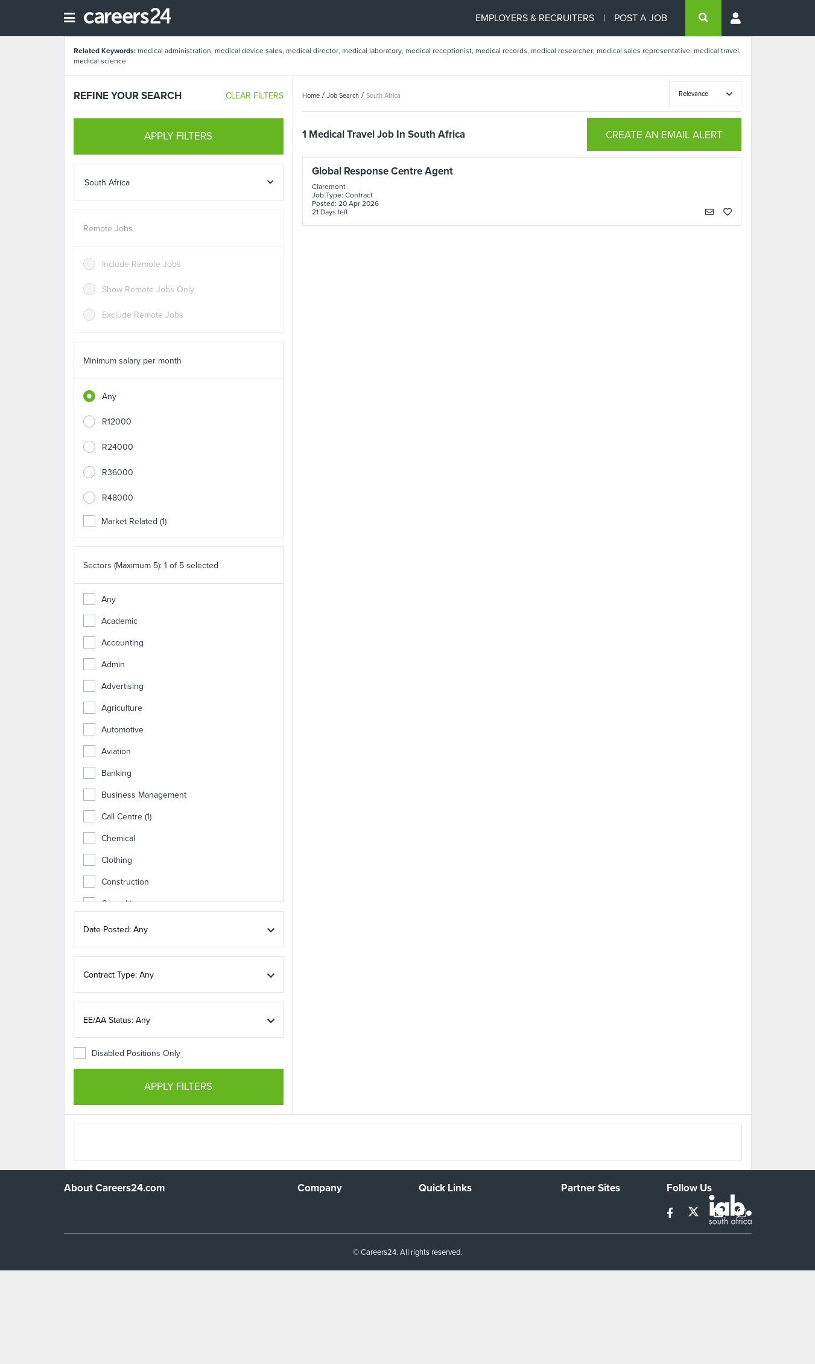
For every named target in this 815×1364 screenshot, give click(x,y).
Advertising (113, 686)
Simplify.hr (579, 1211)
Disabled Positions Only (127, 1053)
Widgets (434, 1260)
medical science (100, 61)
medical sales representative (643, 50)
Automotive (113, 729)
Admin (104, 664)
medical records (501, 50)
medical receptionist (438, 50)
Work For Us (320, 1211)
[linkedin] (719, 1213)
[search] (703, 18)
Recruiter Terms (448, 1276)
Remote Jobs (108, 228)
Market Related (124, 521)
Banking (107, 773)
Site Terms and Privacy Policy (473, 1244)
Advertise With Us (330, 1228)
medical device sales (248, 50)
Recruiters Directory (456, 1211)
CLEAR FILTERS (255, 95)
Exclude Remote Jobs (142, 315)
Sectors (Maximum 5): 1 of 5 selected (150, 565)
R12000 (117, 421)
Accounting (113, 642)
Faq (426, 1293)
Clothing (107, 860)
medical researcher (562, 50)
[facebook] (671, 1213)
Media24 (577, 1260)
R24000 (117, 447)
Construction (116, 882)
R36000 (117, 472)
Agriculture (112, 708)
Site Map (435, 1228)
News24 (576, 1228)
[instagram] (741, 1213)
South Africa (383, 95)
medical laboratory (372, 50)
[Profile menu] (736, 18)
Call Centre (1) (117, 816)
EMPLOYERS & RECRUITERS (534, 18)
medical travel (716, 50)
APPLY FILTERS (178, 136)
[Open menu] (69, 18)
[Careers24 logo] (123, 18)
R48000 (117, 497)
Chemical (109, 838)
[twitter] (695, 1213)
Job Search (343, 95)
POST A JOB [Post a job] (640, 18)
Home (311, 95)
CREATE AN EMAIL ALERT (664, 134)
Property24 (582, 1244)
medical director (312, 50)
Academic (110, 621)
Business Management (134, 795)
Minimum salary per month (132, 360)
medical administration (174, 50)
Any (109, 396)
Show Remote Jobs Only (148, 289)
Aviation (107, 751)
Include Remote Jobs (141, 264)
